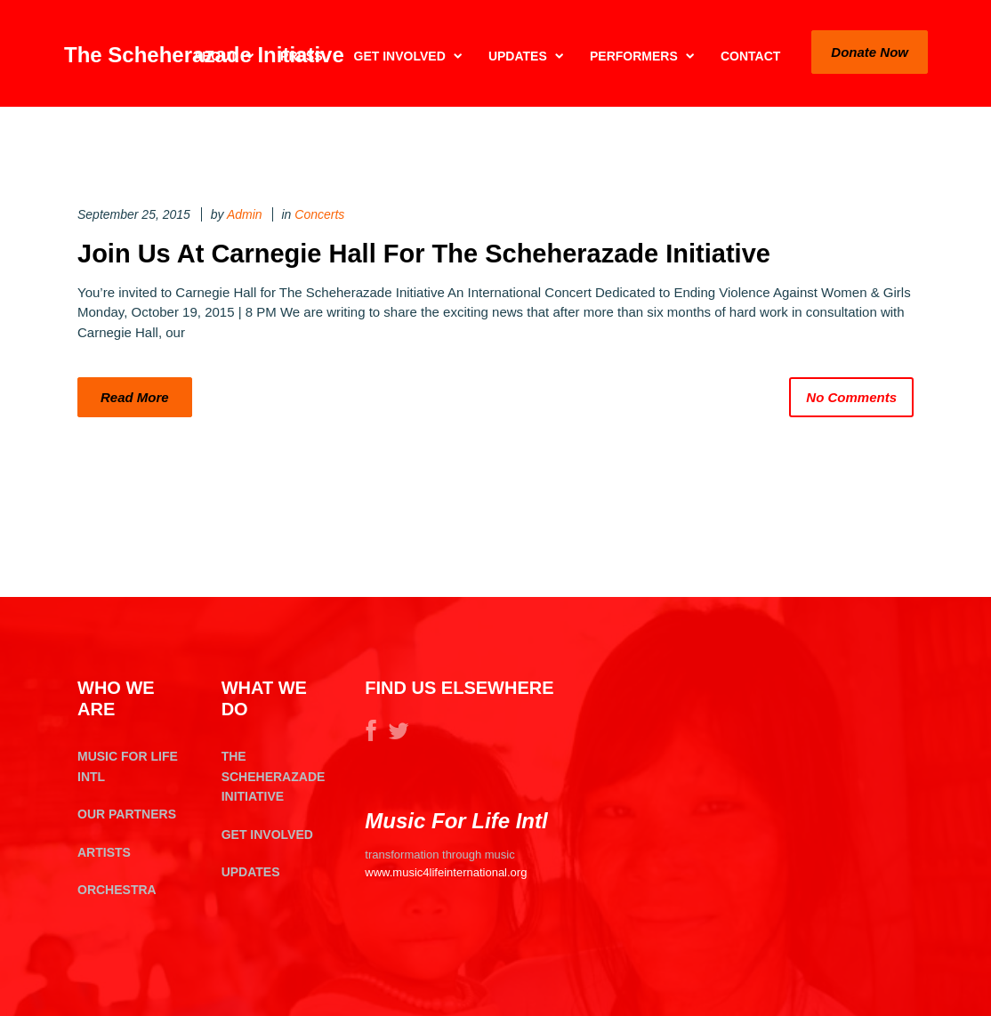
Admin (244, 214)
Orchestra (117, 890)
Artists (104, 852)
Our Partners (126, 814)
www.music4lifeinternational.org (446, 872)
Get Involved (267, 834)
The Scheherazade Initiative (274, 776)
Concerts (319, 214)
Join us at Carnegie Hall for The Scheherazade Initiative (423, 253)
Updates (251, 872)
